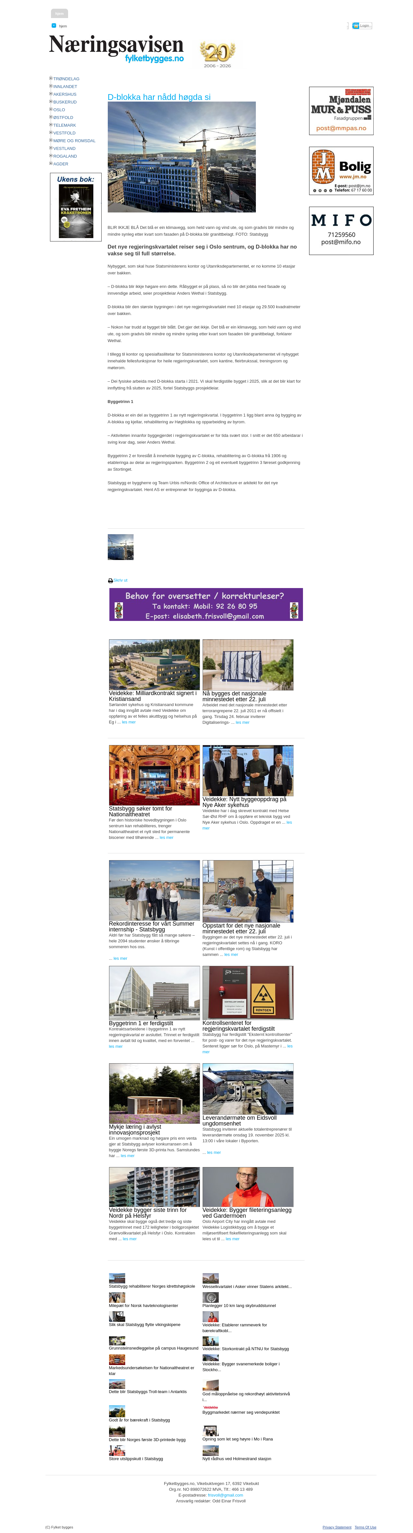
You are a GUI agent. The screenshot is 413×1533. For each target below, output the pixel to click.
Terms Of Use (365, 1527)
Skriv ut (117, 580)
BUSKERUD (65, 102)
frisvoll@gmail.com (225, 1495)
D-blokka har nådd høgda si (159, 97)
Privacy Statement (337, 1527)
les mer (129, 722)
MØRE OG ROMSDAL (75, 140)
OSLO (59, 109)
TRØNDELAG (67, 78)
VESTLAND (65, 148)
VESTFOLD (65, 133)
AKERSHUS (65, 94)
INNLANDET (65, 86)
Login (364, 25)
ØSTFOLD (63, 117)
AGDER (61, 164)
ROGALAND (65, 156)
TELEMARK (65, 125)
